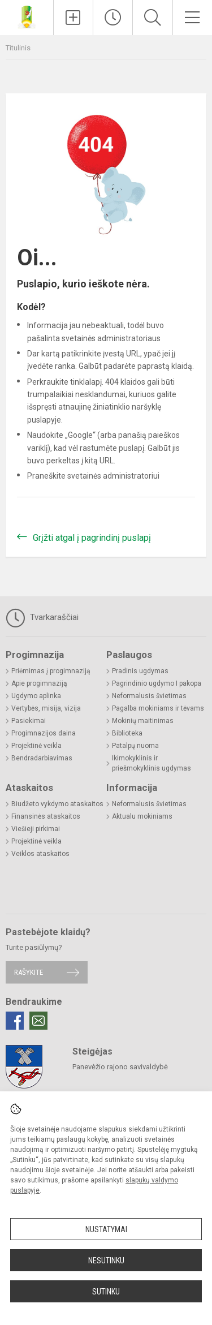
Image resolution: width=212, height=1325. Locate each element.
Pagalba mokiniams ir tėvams (158, 708)
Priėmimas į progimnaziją (50, 671)
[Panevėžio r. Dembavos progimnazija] (27, 16)
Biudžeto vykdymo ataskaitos (57, 804)
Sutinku (106, 1291)
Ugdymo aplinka (36, 696)
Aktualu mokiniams (142, 816)
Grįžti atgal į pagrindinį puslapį (92, 537)
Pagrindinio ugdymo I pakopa (156, 683)
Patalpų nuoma (135, 746)
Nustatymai (106, 1229)
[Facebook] (15, 1021)
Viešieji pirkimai (35, 829)
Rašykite (28, 972)
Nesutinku (106, 1260)
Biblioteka (127, 733)
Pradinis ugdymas (140, 671)
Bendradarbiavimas (41, 758)
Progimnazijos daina (43, 733)
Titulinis (18, 48)
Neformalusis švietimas (149, 696)
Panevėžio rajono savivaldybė (120, 1066)
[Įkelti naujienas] (73, 17)
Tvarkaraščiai (42, 617)
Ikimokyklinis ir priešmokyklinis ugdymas (151, 763)
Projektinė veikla (36, 746)
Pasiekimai (28, 721)
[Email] (38, 1021)
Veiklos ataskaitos (40, 854)
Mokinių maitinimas (143, 721)
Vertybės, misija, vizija (46, 708)
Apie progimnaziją (39, 683)
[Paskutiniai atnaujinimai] (112, 17)
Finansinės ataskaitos (45, 816)
